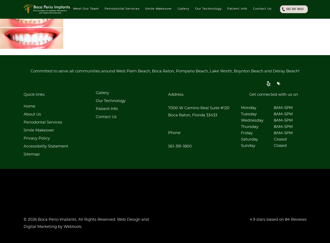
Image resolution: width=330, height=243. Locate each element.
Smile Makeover (39, 130)
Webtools (72, 227)
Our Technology (111, 101)
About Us (32, 114)
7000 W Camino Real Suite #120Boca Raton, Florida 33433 (198, 111)
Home (29, 106)
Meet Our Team (86, 8)
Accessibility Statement (46, 146)
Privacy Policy (37, 138)
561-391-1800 (180, 146)
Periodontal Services (43, 122)
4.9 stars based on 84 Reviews (278, 220)
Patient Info (237, 8)
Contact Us (262, 8)
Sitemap (32, 154)
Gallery (183, 8)
